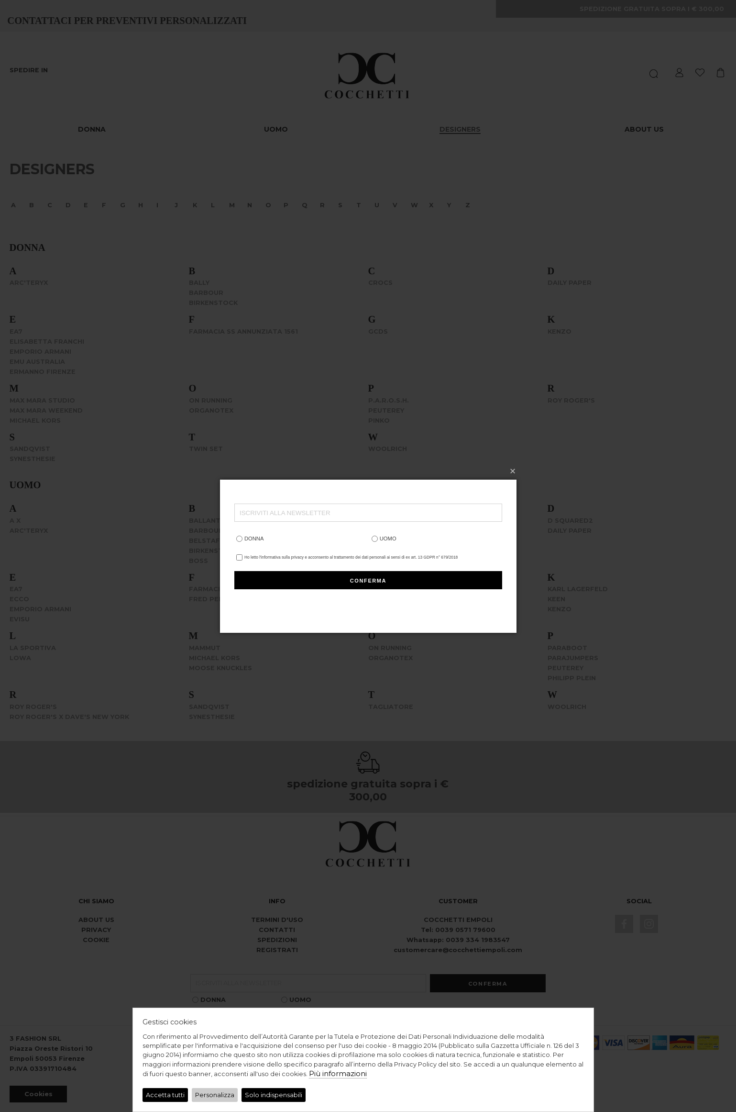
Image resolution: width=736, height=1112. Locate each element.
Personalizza (214, 1095)
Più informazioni (338, 1073)
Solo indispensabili (273, 1095)
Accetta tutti (165, 1095)
